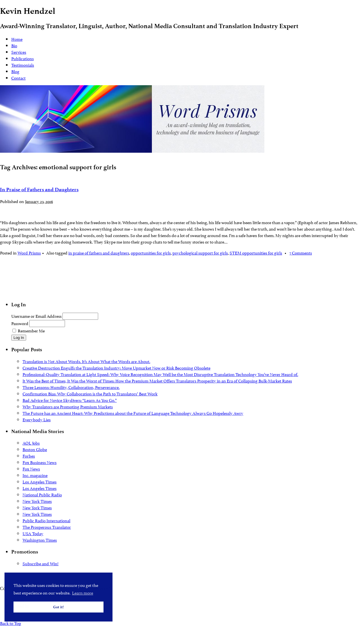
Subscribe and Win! (40, 563)
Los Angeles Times (39, 481)
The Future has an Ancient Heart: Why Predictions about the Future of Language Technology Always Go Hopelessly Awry (132, 412)
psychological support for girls (200, 252)
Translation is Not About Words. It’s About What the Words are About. (86, 361)
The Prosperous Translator (46, 526)
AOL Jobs (31, 442)
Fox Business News (39, 462)
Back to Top (10, 623)
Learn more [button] (82, 592)
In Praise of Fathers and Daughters (39, 189)
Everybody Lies (36, 419)
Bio (14, 45)
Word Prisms (29, 252)
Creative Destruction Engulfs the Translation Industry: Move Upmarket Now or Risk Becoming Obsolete (116, 367)
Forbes (28, 455)
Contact (18, 77)
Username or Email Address (36, 315)
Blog (15, 71)
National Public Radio (42, 494)
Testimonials (22, 64)
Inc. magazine (35, 475)
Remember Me (31, 330)
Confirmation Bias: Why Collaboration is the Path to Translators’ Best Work (90, 393)
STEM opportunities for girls (256, 252)
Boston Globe (34, 449)
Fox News (31, 468)
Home (16, 38)
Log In (19, 337)
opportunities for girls (151, 252)
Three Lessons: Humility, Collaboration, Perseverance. (71, 387)
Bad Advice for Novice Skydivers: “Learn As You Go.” (69, 400)
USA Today (32, 533)
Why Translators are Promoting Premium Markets (67, 406)
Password (19, 323)
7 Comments (300, 252)
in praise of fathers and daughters (98, 252)
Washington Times (39, 539)
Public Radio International (46, 520)
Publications (22, 58)
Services (18, 51)
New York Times (37, 500)
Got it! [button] (58, 607)
